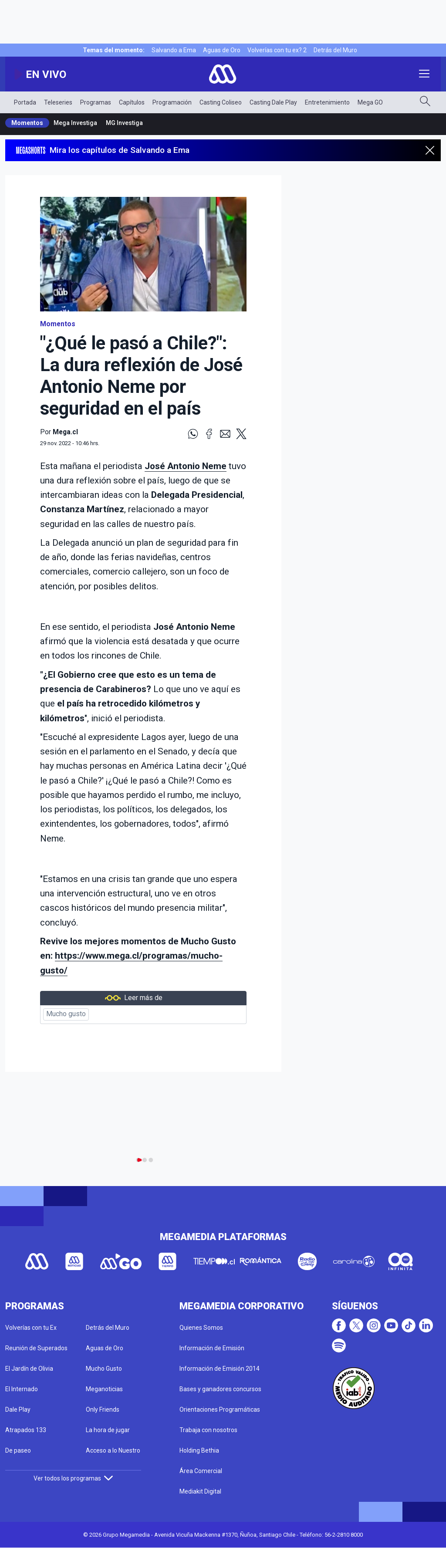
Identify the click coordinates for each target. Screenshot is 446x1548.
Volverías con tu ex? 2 (277, 50)
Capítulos (132, 102)
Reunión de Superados (36, 1348)
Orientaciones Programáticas (219, 1409)
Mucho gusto (66, 1014)
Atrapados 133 (25, 1429)
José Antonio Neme (185, 466)
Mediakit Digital (200, 1491)
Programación (172, 102)
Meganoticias (104, 1389)
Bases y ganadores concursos (220, 1389)
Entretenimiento (327, 102)
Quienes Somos (201, 1327)
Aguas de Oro (221, 50)
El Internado (21, 1389)
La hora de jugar (108, 1429)
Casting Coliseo (220, 102)
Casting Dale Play (273, 102)
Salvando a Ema (174, 50)
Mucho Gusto (104, 1368)
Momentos (27, 122)
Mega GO (370, 102)
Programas (95, 102)
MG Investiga (124, 122)
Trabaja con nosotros (208, 1429)
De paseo (18, 1450)
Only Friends (102, 1409)
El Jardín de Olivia (29, 1368)
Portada (25, 102)
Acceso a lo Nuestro (113, 1450)
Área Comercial (200, 1470)
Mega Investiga (75, 122)
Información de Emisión (211, 1348)
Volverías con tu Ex (31, 1327)
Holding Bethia (199, 1450)
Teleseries (58, 102)
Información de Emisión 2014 (219, 1368)
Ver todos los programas (73, 1478)
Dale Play (17, 1409)
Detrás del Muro (335, 50)
